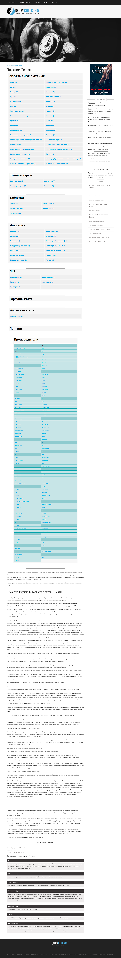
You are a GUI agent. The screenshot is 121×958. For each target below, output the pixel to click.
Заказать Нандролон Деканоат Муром (96, 221)
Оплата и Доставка (25, 2)
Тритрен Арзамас (92, 191)
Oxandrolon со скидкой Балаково (96, 200)
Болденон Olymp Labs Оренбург (16, 852)
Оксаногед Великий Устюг (96, 196)
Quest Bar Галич (11, 850)
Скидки (37, 2)
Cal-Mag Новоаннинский (95, 233)
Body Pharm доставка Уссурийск (96, 225)
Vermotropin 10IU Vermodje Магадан (100, 242)
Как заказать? (12, 2)
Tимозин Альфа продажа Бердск (100, 229)
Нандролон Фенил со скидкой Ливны (99, 187)
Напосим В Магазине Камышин (98, 205)
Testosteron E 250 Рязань (94, 210)
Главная (9, 65)
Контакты (54, 2)
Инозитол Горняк (17, 65)
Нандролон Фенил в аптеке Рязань (98, 216)
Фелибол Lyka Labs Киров (99, 238)
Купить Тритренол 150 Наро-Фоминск (18, 847)
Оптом (45, 2)
